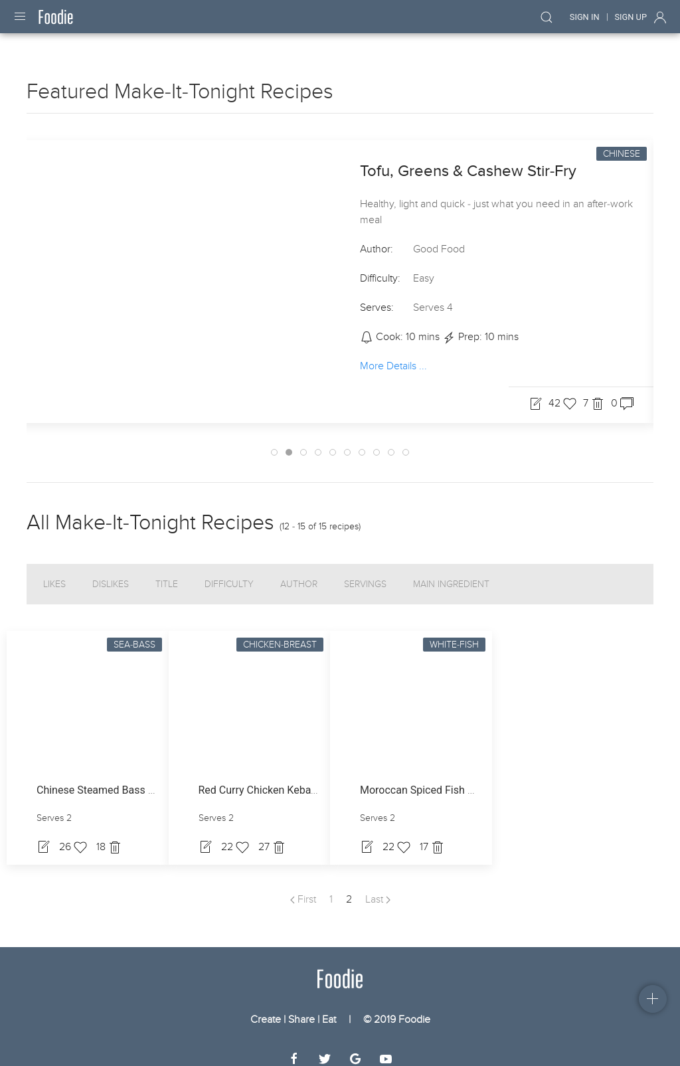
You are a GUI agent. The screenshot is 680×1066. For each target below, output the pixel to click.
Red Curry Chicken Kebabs (261, 778)
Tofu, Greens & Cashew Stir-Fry (468, 159)
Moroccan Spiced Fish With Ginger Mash (455, 778)
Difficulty (229, 572)
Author (298, 572)
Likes (54, 572)
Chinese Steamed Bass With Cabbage (125, 778)
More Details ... (393, 353)
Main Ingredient (451, 572)
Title (166, 572)
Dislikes (110, 572)
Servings (365, 572)
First (303, 887)
